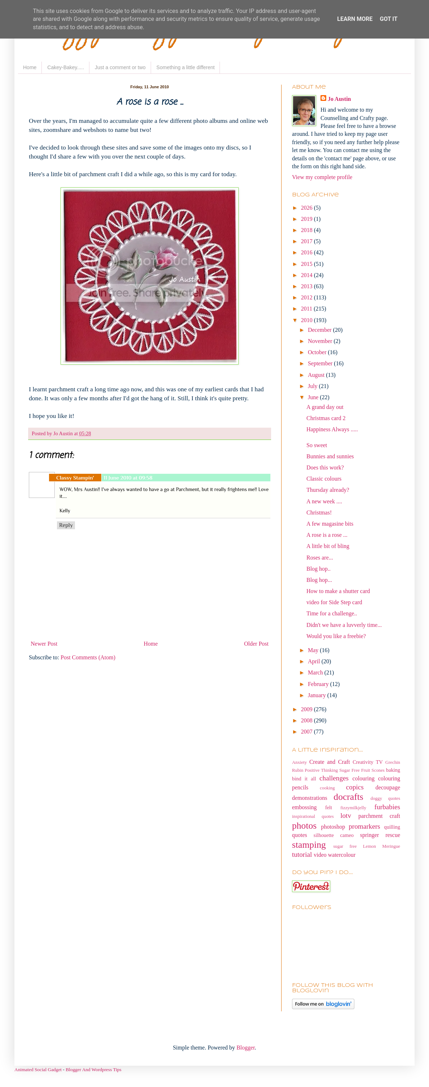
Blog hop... (319, 580)
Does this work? (325, 467)
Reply (66, 525)
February (319, 684)
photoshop (333, 827)
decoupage (388, 787)
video (320, 855)
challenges (334, 778)
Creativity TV (368, 762)
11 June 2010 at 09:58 (128, 478)
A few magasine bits (329, 524)
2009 (307, 709)
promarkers (364, 826)
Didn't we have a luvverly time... (344, 625)
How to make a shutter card (338, 591)
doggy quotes (385, 798)
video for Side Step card (334, 602)
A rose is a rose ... (327, 535)
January (317, 695)
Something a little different (185, 67)
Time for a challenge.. (331, 613)
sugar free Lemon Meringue (366, 846)
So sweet (316, 445)
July (313, 386)
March (316, 672)
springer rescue (380, 835)
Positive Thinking (321, 770)
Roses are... (319, 557)
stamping (309, 844)
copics (355, 787)
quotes (299, 835)
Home (29, 67)
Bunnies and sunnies (330, 456)
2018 (307, 230)
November (321, 341)
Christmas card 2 (325, 418)
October (318, 352)
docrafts (348, 797)
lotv (345, 815)
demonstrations (309, 798)
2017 (307, 241)
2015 (307, 264)
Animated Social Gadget (38, 1069)
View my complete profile (322, 177)
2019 (307, 219)
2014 (307, 275)
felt (328, 807)
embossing (304, 807)
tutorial (302, 854)
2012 (307, 297)
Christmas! (319, 512)
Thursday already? (327, 490)
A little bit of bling (327, 546)
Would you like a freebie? (336, 636)
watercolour (341, 855)
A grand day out (325, 407)
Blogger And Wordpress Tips (93, 1069)
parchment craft (379, 816)
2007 (307, 732)
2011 (307, 309)
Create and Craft (329, 762)
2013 (307, 286)
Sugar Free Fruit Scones (362, 770)
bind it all (304, 778)
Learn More (354, 18)
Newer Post (44, 644)
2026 (307, 208)
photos (304, 825)
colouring (364, 778)
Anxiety (299, 762)
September (321, 363)
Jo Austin (339, 99)
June (314, 397)
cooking (327, 787)
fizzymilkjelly (353, 807)
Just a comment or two (120, 67)
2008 (307, 720)
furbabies (387, 807)
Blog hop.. (318, 569)
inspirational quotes (313, 816)
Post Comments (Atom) (88, 657)
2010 (307, 320)
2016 (307, 252)
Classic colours (323, 479)
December (320, 330)
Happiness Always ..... (332, 429)
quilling (392, 827)
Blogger (245, 1047)
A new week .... (324, 501)
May (314, 650)
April (315, 661)
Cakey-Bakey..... (65, 67)
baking (393, 770)
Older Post (256, 644)
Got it (388, 18)
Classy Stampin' (75, 478)
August (317, 375)
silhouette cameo (334, 835)
